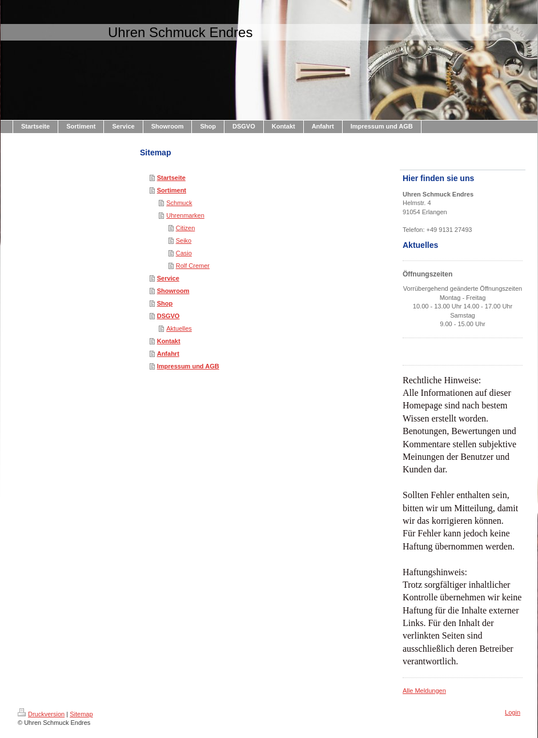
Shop (165, 303)
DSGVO (168, 315)
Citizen (185, 227)
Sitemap (81, 714)
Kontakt (168, 341)
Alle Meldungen (424, 690)
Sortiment (171, 190)
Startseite (171, 177)
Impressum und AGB (188, 366)
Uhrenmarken (185, 215)
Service (168, 278)
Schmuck (179, 202)
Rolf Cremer (193, 265)
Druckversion (41, 714)
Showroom (173, 290)
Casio (184, 253)
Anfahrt (168, 353)
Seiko (184, 240)
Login (512, 712)
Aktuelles (179, 328)
